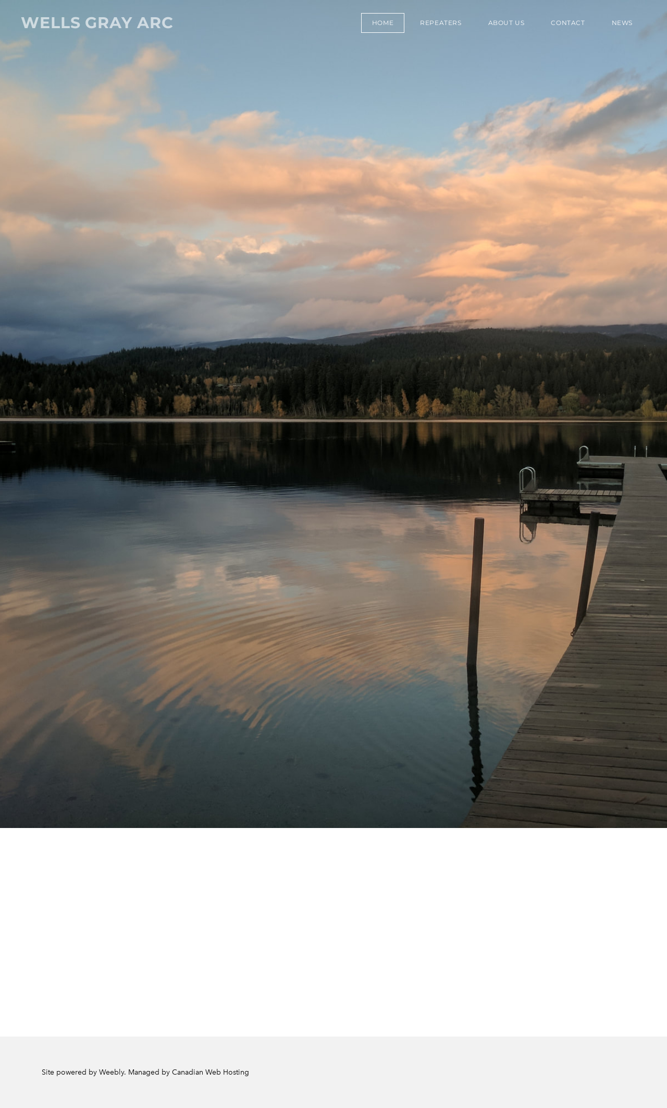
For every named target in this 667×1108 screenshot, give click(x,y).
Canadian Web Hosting (210, 1072)
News (622, 23)
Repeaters (440, 23)
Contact (568, 23)
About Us (506, 23)
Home (382, 23)
